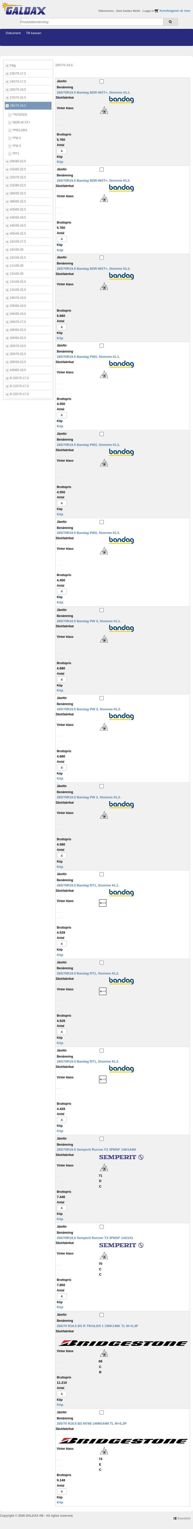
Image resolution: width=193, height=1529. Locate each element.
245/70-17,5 (18, 81)
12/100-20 (16, 273)
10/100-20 (16, 249)
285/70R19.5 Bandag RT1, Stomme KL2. (88, 973)
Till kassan (33, 33)
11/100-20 (16, 265)
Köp (60, 162)
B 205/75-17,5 (19, 378)
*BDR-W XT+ (21, 122)
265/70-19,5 (18, 89)
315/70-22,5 (18, 177)
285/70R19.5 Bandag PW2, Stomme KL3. (88, 533)
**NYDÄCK (19, 114)
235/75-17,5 (18, 73)
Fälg (13, 65)
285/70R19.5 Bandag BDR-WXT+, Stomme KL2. (93, 180)
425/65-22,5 (18, 209)
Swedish (182, 1518)
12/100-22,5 (18, 282)
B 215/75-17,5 (19, 386)
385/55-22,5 (18, 193)
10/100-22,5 (18, 257)
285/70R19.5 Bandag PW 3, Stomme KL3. (89, 797)
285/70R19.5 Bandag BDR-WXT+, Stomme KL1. (93, 92)
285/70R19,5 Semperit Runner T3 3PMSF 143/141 (95, 1238)
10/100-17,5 (18, 241)
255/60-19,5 (18, 306)
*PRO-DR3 (19, 130)
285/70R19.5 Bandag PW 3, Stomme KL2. (89, 709)
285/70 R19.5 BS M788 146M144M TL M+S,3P (92, 1423)
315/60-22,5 (18, 169)
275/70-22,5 (18, 97)
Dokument (13, 33)
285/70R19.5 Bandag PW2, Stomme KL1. (88, 357)
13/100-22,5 (18, 290)
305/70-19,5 (18, 346)
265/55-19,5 (18, 314)
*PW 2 (16, 138)
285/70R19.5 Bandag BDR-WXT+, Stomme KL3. (93, 268)
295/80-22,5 (18, 161)
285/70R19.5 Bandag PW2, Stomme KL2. (88, 445)
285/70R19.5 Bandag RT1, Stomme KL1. (88, 885)
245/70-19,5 (18, 298)
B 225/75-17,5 (19, 394)
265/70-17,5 (18, 322)
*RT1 (15, 153)
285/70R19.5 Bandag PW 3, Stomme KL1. (89, 621)
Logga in (148, 10)
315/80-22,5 (18, 185)
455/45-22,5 (18, 233)
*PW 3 (16, 146)
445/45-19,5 (18, 225)
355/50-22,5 (18, 362)
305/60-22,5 (18, 338)
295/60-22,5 (18, 330)
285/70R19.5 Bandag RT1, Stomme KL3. (88, 1061)
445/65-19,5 (18, 370)
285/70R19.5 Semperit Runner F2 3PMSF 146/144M (96, 1149)
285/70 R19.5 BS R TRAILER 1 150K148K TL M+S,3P (97, 1326)
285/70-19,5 (18, 105)
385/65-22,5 (18, 201)
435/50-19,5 (18, 217)
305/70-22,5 (18, 354)
